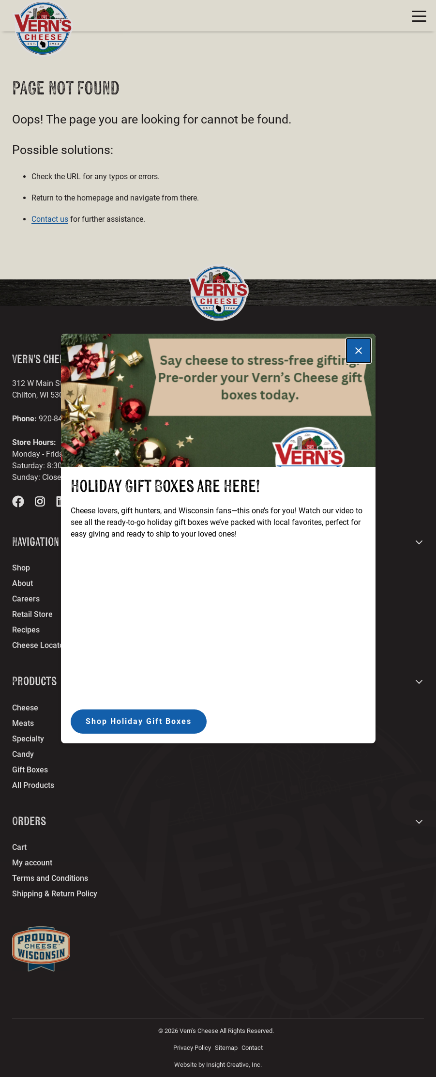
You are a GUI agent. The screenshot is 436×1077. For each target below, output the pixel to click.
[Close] (358, 350)
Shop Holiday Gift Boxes (139, 721)
